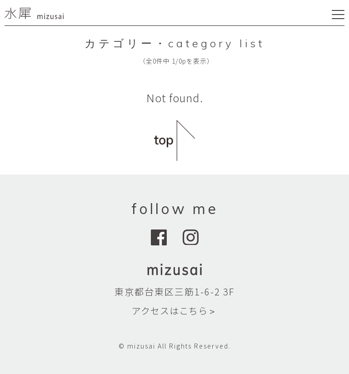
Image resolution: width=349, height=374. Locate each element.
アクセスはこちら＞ (174, 310)
